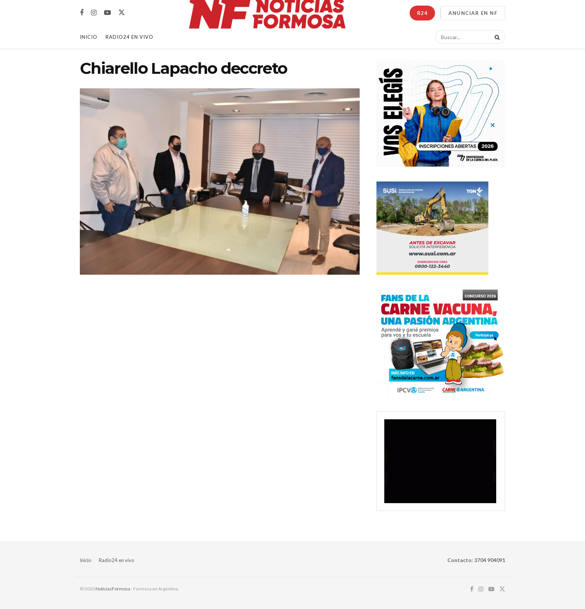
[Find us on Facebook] (82, 13)
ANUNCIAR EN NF (472, 13)
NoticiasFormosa (113, 588)
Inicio (88, 37)
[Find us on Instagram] (94, 13)
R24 (422, 13)
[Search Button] (496, 37)
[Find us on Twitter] (121, 12)
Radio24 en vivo (116, 560)
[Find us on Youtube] (107, 13)
